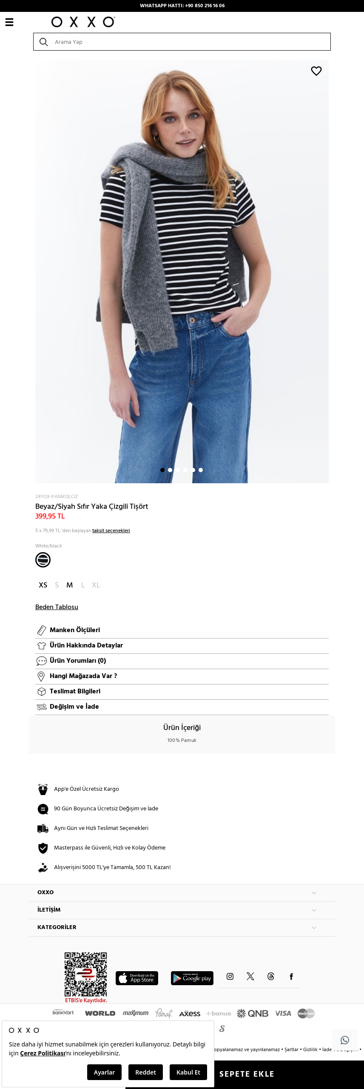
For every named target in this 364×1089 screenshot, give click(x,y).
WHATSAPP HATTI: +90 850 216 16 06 (182, 6)
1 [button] (162, 470)
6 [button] (201, 470)
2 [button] (170, 470)
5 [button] (193, 470)
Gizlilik (311, 1050)
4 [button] (185, 470)
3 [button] (178, 470)
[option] (182, 271)
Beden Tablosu (56, 607)
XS (43, 585)
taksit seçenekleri (111, 531)
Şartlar (292, 1050)
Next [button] (33, 271)
